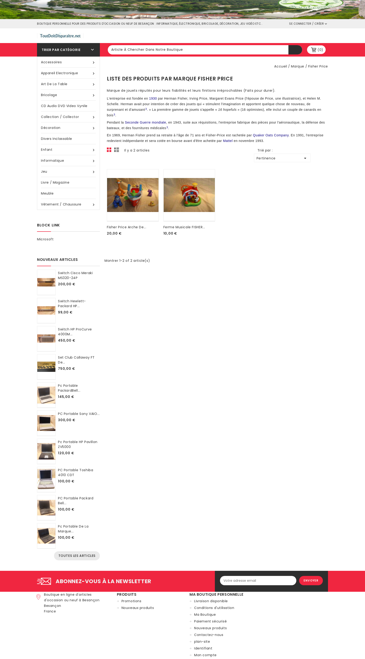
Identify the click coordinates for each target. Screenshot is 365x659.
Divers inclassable (56, 138)
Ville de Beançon (198, 35)
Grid (110, 151)
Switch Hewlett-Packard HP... (72, 303)
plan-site (202, 641)
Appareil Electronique (68, 73)
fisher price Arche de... (126, 227)
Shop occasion (239, 35)
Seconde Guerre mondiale (145, 122)
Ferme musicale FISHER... (184, 227)
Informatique (68, 161)
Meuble (47, 193)
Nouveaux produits (138, 607)
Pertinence (282, 158)
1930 (153, 98)
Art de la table (68, 84)
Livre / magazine (55, 182)
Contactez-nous (208, 634)
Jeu (68, 172)
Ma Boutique (205, 614)
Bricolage (68, 95)
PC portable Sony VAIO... (79, 413)
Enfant (68, 150)
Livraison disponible (211, 601)
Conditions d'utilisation (214, 607)
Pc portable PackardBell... (69, 388)
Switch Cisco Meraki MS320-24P (75, 275)
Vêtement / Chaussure (68, 204)
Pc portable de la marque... (73, 529)
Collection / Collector (68, 117)
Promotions (132, 601)
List (117, 151)
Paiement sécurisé (210, 621)
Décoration (68, 128)
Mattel (228, 141)
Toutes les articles (76, 555)
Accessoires (68, 62)
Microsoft (45, 239)
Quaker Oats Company (271, 135)
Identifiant (203, 648)
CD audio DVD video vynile (64, 106)
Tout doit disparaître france (144, 35)
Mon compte (205, 655)
